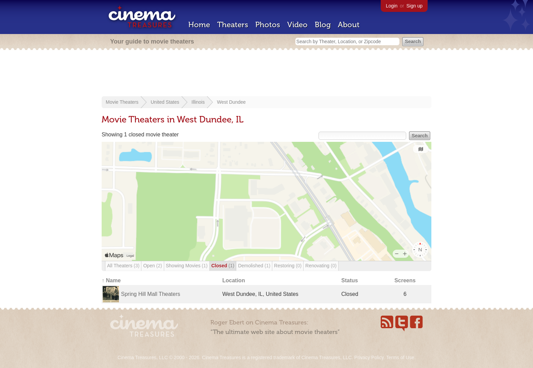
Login (391, 6)
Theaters (232, 24)
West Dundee (231, 102)
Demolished (254, 265)
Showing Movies (187, 265)
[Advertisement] (266, 73)
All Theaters (123, 265)
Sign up (415, 6)
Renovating (321, 265)
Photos (267, 24)
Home (199, 24)
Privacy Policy (368, 357)
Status (349, 280)
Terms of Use (400, 357)
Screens (404, 280)
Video (297, 24)
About (349, 24)
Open (152, 265)
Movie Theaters (122, 102)
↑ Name (111, 280)
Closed (223, 265)
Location (233, 280)
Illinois (198, 102)
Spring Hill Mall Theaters (150, 294)
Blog (323, 24)
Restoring (288, 265)
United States (165, 102)
